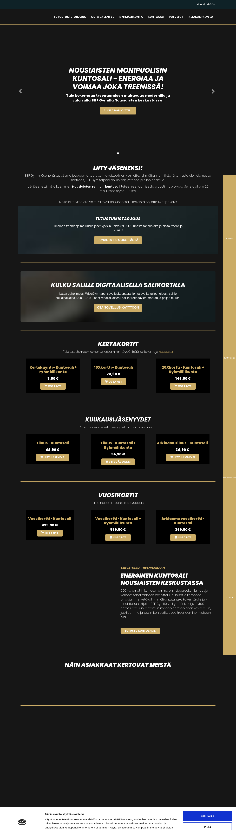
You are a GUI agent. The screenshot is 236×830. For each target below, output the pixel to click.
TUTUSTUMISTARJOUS (70, 17)
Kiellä (207, 809)
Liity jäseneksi (52, 457)
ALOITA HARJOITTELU (118, 110)
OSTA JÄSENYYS (102, 17)
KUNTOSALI (156, 17)
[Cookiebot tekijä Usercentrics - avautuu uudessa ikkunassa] (22, 823)
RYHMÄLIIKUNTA (131, 17)
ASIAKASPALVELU (200, 17)
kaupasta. (166, 351)
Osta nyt (53, 386)
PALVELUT (176, 17)
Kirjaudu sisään (206, 4)
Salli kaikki (207, 798)
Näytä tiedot (52, 823)
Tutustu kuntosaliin (140, 631)
